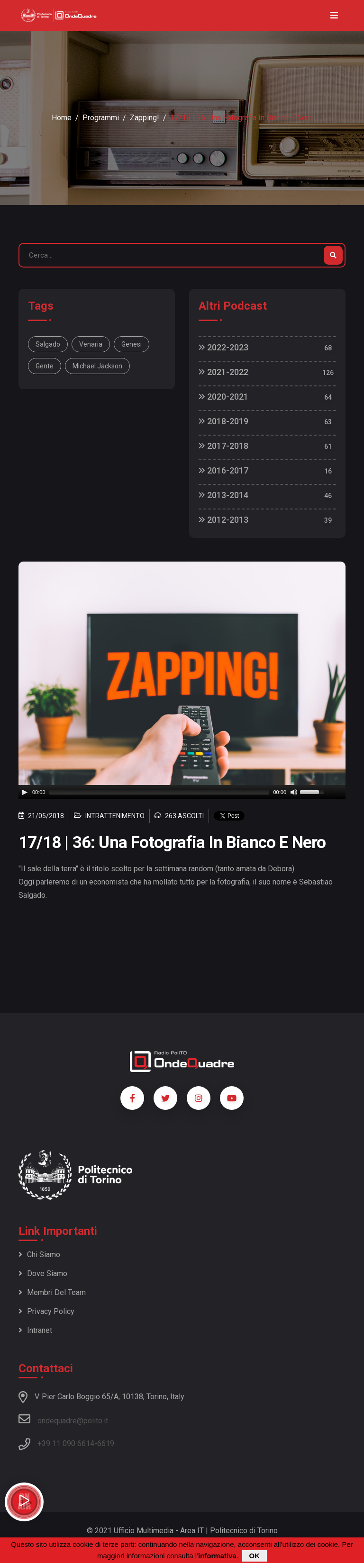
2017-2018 (223, 446)
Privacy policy (46, 1311)
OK (254, 1556)
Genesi (131, 344)
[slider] (159, 792)
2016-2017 (223, 470)
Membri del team (52, 1292)
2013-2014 (223, 495)
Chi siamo (39, 1254)
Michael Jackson (97, 366)
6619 (105, 1443)
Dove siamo (42, 1273)
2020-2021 (223, 397)
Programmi (100, 117)
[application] (182, 792)
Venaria (90, 344)
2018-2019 (223, 421)
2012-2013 (223, 520)
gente (45, 366)
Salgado (48, 344)
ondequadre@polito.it (63, 1419)
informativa (217, 1556)
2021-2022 (223, 372)
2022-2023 (223, 347)
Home (62, 117)
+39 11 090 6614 (65, 1443)
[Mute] (294, 792)
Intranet (35, 1330)
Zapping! (144, 117)
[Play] (24, 792)
